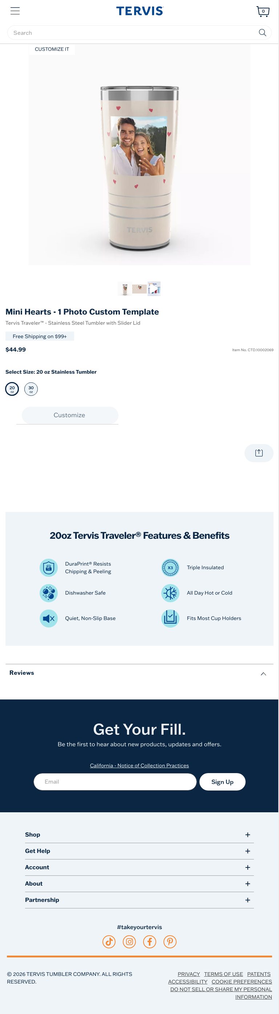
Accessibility (187, 981)
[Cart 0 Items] (263, 11)
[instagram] (129, 942)
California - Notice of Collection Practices (139, 765)
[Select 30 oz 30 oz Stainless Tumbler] (31, 389)
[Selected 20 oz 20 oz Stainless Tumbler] (12, 389)
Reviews (21, 672)
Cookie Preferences (241, 981)
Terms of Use (223, 974)
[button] (15, 10)
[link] (125, 289)
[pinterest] (170, 942)
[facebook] (149, 942)
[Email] (115, 782)
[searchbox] (139, 32)
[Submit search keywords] (262, 32)
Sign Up (222, 781)
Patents (259, 974)
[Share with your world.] (259, 453)
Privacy (189, 974)
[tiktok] (109, 942)
